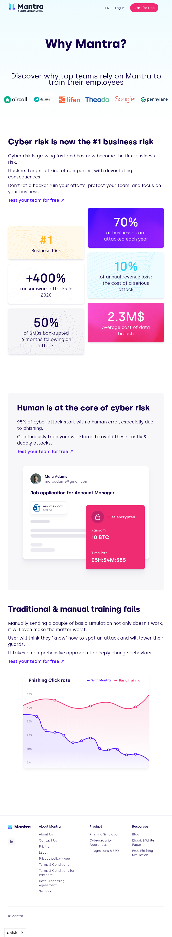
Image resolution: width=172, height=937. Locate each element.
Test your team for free (33, 200)
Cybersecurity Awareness (101, 843)
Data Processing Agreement (51, 883)
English (12, 932)
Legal (43, 853)
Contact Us (48, 840)
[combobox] (15, 932)
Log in (119, 8)
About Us (46, 834)
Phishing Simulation (104, 834)
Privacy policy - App (54, 859)
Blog (135, 834)
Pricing (44, 846)
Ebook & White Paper (143, 843)
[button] (107, 8)
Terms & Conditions (54, 865)
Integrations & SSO (104, 851)
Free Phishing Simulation (142, 853)
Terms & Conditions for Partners (57, 873)
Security (45, 891)
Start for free (144, 8)
